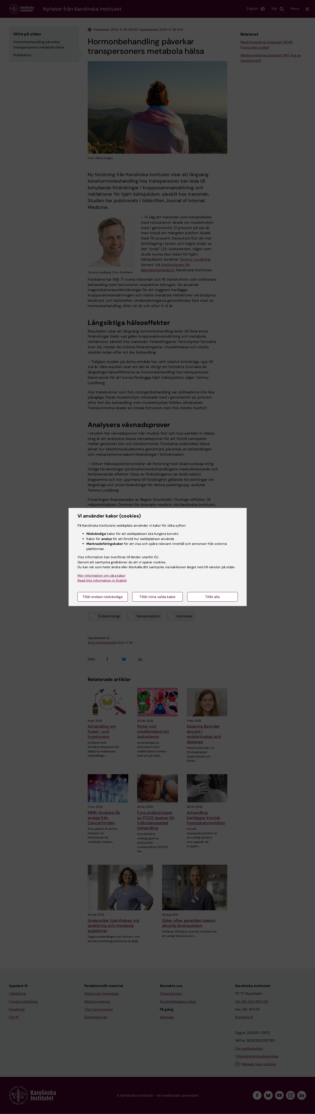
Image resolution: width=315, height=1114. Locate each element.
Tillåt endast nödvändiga (102, 596)
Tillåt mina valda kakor (157, 596)
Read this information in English (102, 580)
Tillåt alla (212, 596)
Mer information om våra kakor (101, 575)
